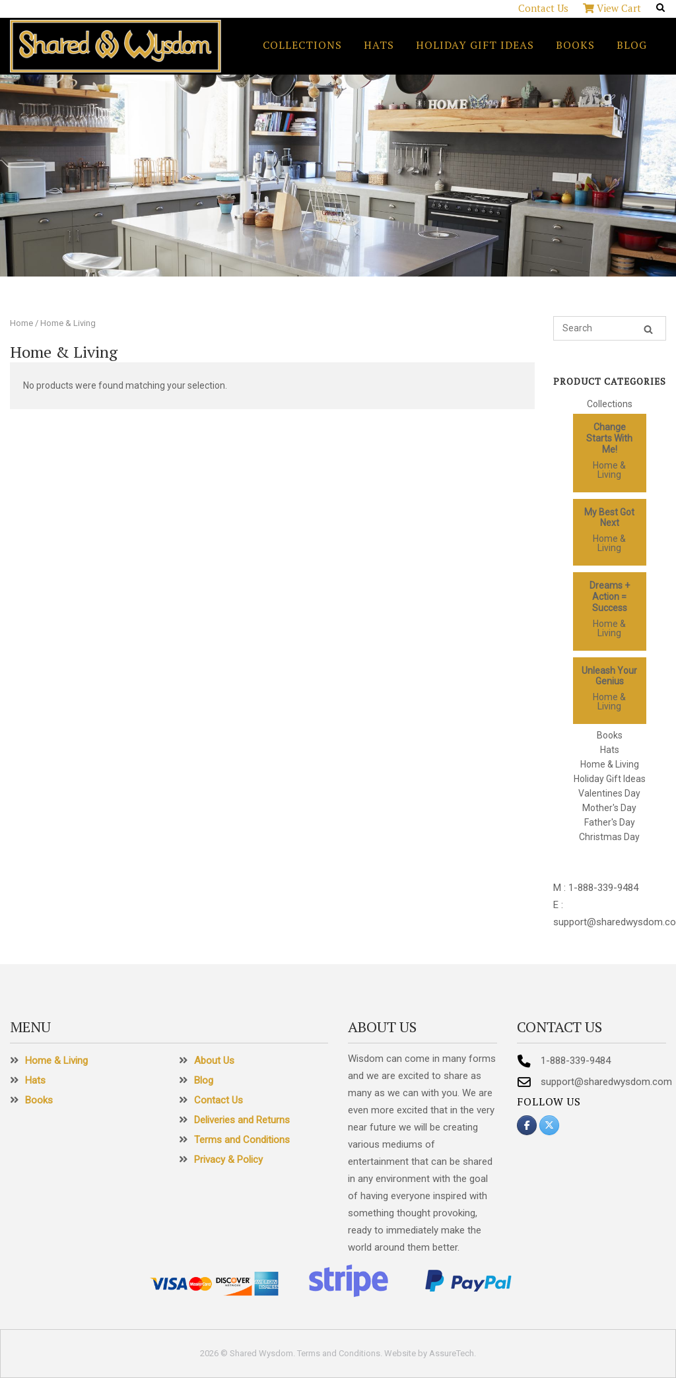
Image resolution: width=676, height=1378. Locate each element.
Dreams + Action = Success (610, 596)
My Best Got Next (609, 518)
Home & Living (609, 470)
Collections (302, 45)
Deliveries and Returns (242, 1120)
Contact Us (543, 8)
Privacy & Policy (228, 1159)
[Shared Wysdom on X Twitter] (549, 1125)
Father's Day (609, 822)
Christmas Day (609, 836)
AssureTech (451, 1353)
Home (21, 323)
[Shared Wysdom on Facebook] (527, 1125)
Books (575, 45)
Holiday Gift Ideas (475, 45)
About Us (214, 1060)
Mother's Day (609, 807)
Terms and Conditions (242, 1140)
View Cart (612, 8)
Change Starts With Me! (609, 438)
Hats (379, 45)
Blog (632, 45)
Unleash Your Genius (609, 676)
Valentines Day (609, 793)
